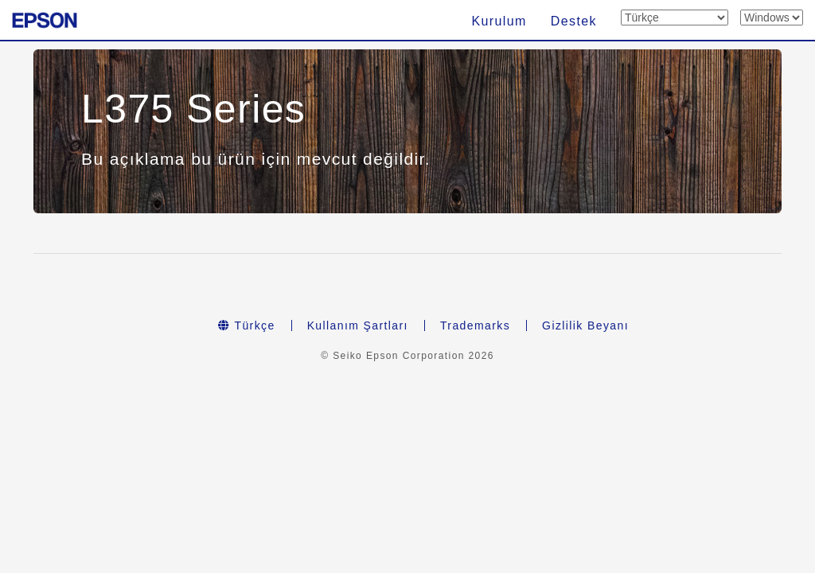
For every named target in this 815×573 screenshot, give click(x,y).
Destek (574, 21)
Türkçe (246, 325)
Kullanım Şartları (357, 325)
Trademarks (475, 325)
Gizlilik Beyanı (585, 325)
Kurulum (498, 21)
